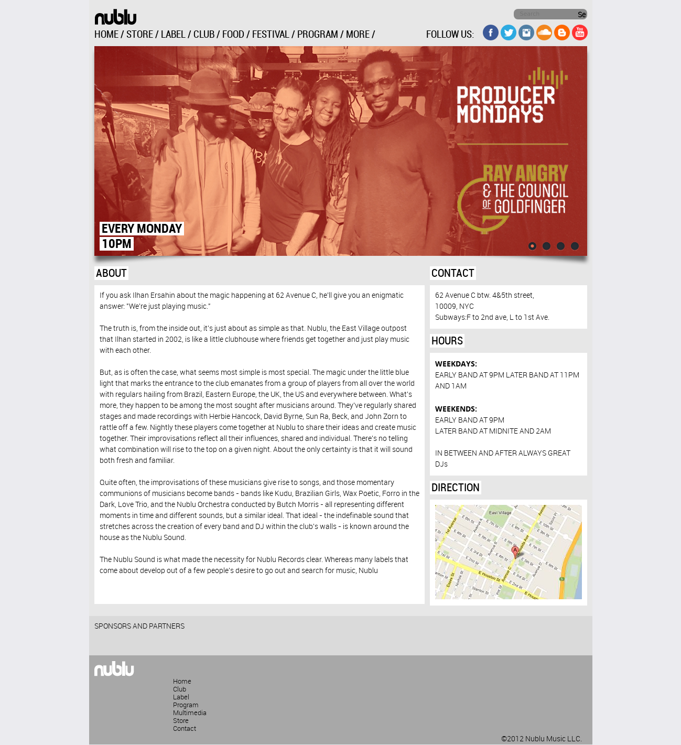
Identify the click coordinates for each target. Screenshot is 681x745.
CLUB (203, 34)
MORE (358, 34)
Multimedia (190, 713)
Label (181, 697)
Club (179, 689)
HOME (106, 34)
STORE (139, 34)
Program (186, 705)
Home (182, 681)
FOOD (233, 34)
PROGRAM (317, 34)
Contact (184, 728)
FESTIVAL (270, 34)
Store (181, 721)
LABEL (173, 34)
